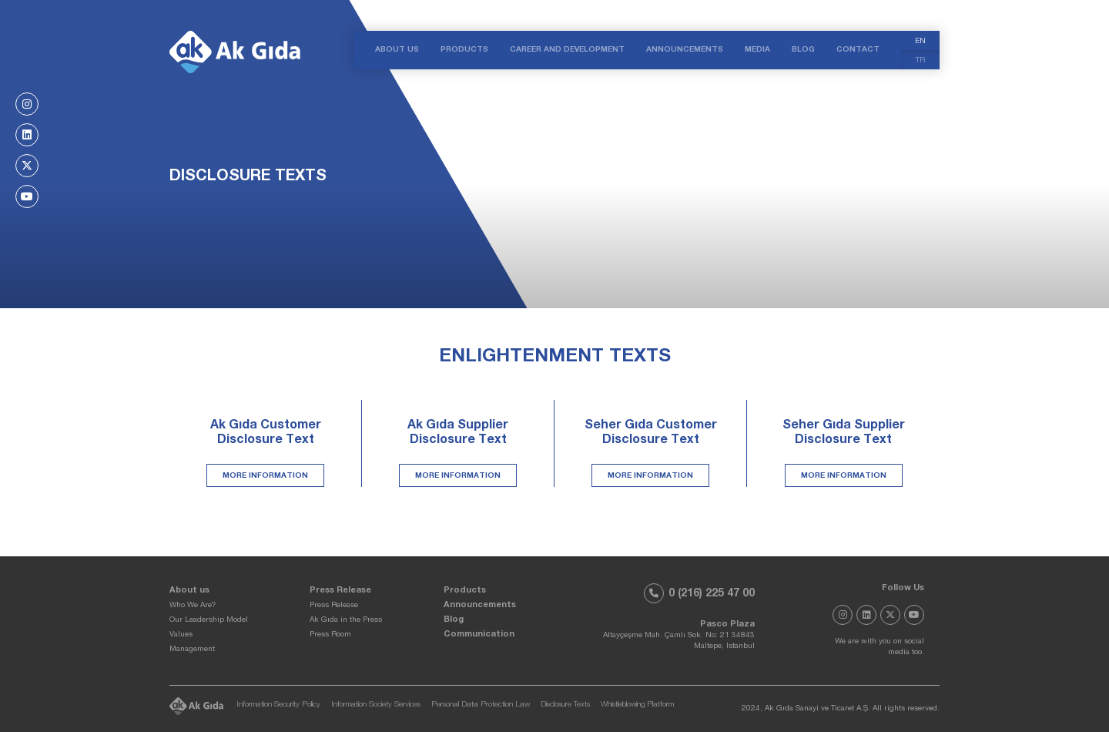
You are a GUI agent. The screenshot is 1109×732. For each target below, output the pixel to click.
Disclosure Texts (565, 705)
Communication (479, 634)
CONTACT (857, 50)
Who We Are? (192, 605)
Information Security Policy (278, 705)
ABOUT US (397, 50)
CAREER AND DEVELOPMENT (567, 50)
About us (189, 590)
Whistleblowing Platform (637, 705)
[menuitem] (920, 40)
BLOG (803, 50)
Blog (454, 620)
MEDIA (757, 50)
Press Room (330, 635)
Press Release (340, 590)
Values (181, 635)
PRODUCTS (464, 50)
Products (465, 590)
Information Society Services (375, 705)
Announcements (480, 605)
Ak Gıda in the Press (346, 620)
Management (192, 649)
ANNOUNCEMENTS (684, 50)
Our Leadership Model (208, 620)
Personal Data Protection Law (480, 705)
